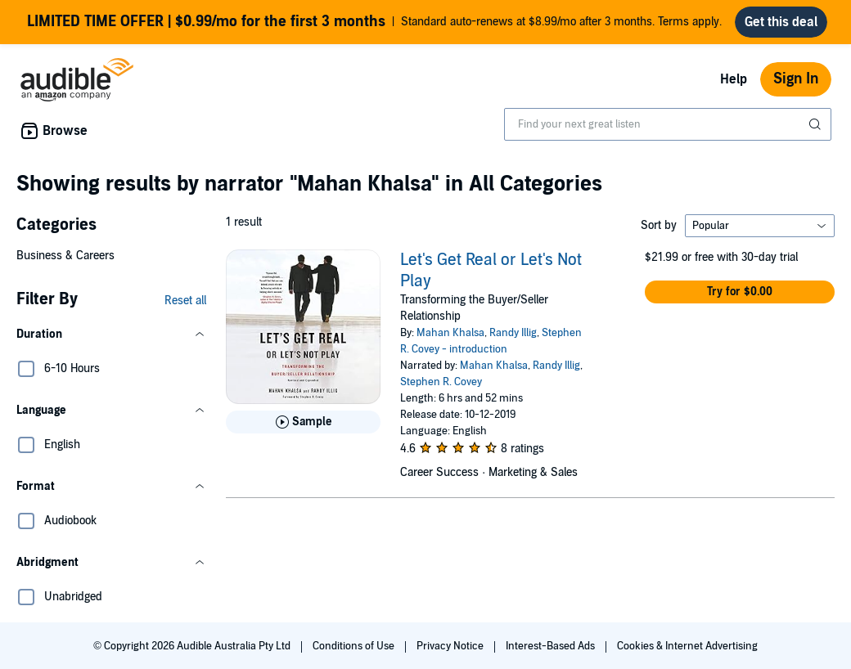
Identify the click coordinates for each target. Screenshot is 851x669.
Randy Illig (513, 332)
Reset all (185, 301)
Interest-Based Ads (551, 646)
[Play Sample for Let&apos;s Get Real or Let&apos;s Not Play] (303, 422)
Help (733, 79)
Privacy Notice (451, 646)
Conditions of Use (355, 646)
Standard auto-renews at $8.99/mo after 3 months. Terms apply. (374, 22)
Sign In (795, 79)
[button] (111, 334)
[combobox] (667, 124)
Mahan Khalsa (450, 332)
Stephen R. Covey (441, 381)
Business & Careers (65, 256)
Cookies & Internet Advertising (687, 646)
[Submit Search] (816, 124)
